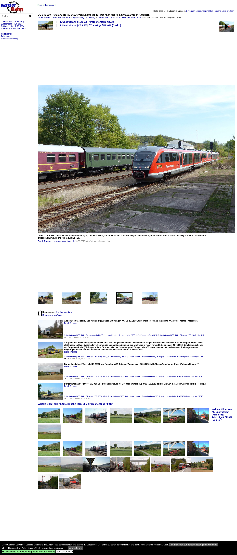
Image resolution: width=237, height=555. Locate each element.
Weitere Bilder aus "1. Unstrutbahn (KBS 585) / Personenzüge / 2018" (75, 404)
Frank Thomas (44, 241)
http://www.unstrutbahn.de (63, 241)
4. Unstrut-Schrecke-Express (13, 28)
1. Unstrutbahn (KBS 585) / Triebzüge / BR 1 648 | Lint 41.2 (181, 335)
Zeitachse (5, 36)
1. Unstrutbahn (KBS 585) (108, 17)
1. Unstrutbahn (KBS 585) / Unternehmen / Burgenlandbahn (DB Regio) (136, 357)
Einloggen (190, 11)
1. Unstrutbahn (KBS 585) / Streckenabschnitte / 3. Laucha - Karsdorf (91, 335)
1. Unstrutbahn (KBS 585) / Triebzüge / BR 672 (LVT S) (85, 357)
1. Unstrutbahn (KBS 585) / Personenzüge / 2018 (87, 22)
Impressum (50, 5)
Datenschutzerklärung (9, 38)
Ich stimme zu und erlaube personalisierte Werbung (28, 551)
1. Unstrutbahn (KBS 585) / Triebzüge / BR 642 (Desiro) (90, 25)
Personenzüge (128, 17)
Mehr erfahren (75, 548)
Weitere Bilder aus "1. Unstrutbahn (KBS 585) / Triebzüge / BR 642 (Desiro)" (222, 414)
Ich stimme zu (64, 551)
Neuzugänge (6, 34)
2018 (139, 17)
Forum (41, 5)
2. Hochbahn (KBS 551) (11, 24)
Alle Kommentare (63, 312)
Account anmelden (205, 11)
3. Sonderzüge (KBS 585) (12, 26)
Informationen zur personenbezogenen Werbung (193, 544)
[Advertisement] (136, 56)
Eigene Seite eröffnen (224, 11)
